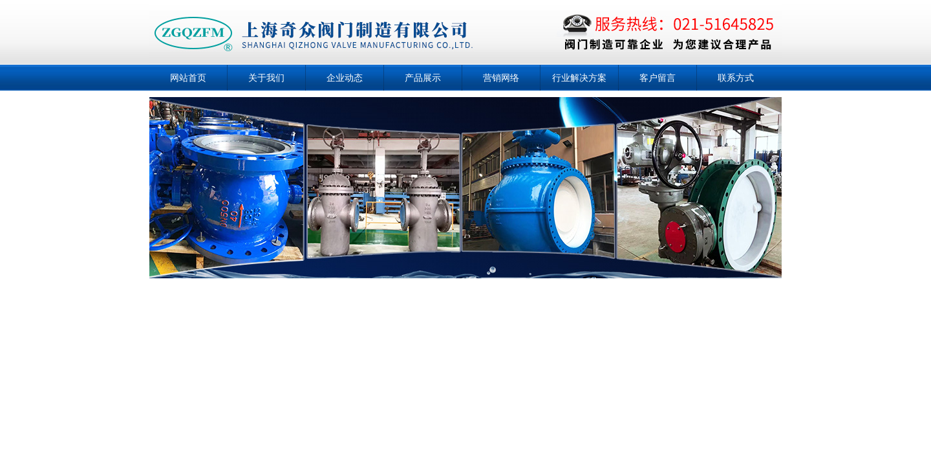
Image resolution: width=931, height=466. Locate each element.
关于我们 (266, 77)
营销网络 (501, 77)
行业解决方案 (579, 77)
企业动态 (344, 77)
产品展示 (423, 77)
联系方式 (736, 77)
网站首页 (188, 77)
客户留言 (657, 77)
